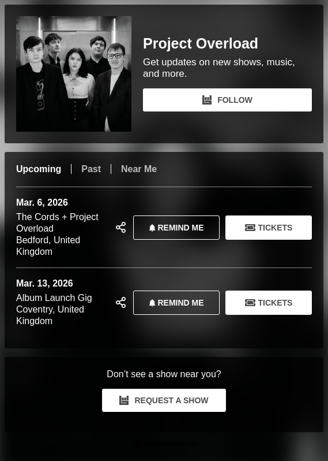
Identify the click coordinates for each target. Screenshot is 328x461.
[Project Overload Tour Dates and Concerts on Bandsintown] (164, 444)
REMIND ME (174, 227)
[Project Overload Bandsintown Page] (79, 74)
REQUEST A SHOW (163, 400)
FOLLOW (227, 100)
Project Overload (200, 43)
